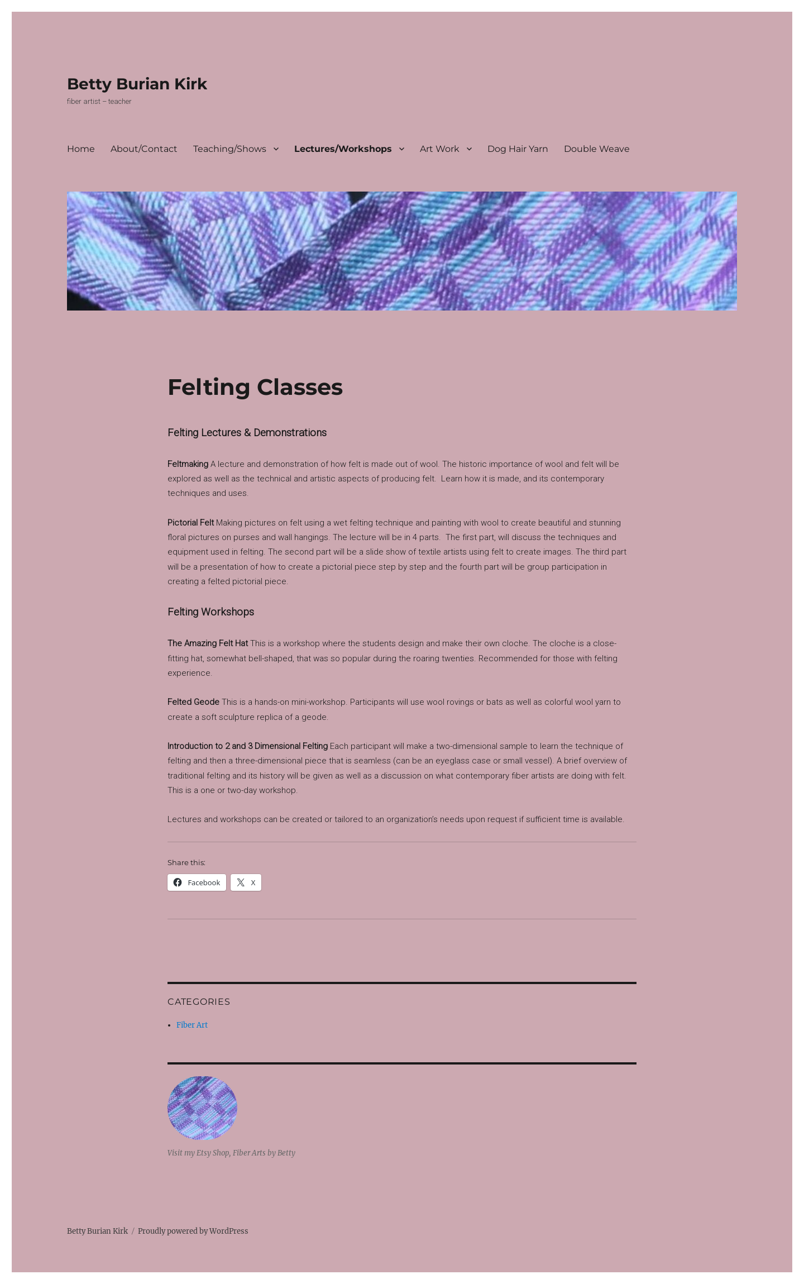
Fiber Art (192, 1025)
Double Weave (597, 149)
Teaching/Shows (229, 149)
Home (81, 149)
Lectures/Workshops (343, 149)
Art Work (440, 149)
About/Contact (144, 149)
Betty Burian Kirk (137, 83)
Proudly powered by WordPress (193, 1231)
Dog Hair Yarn (517, 149)
